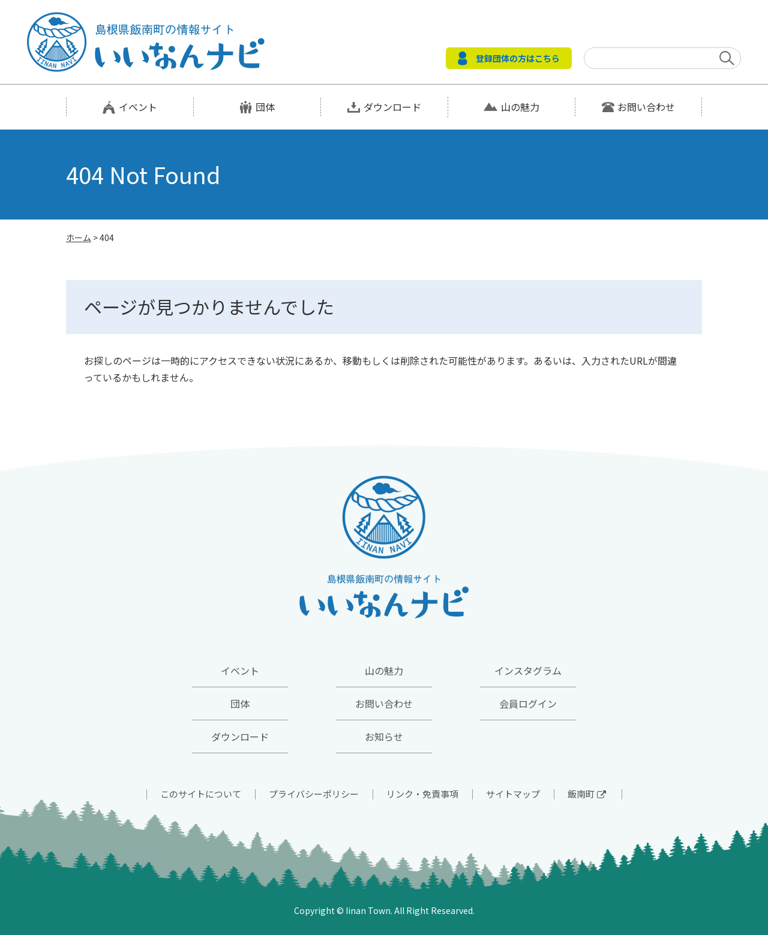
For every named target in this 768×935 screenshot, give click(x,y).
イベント (138, 107)
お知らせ (384, 736)
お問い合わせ (646, 107)
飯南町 (587, 793)
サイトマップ (513, 793)
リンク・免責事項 (422, 793)
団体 (265, 107)
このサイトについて (200, 793)
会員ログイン (528, 703)
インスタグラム (528, 670)
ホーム (78, 237)
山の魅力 (520, 107)
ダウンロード (392, 107)
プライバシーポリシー (314, 793)
